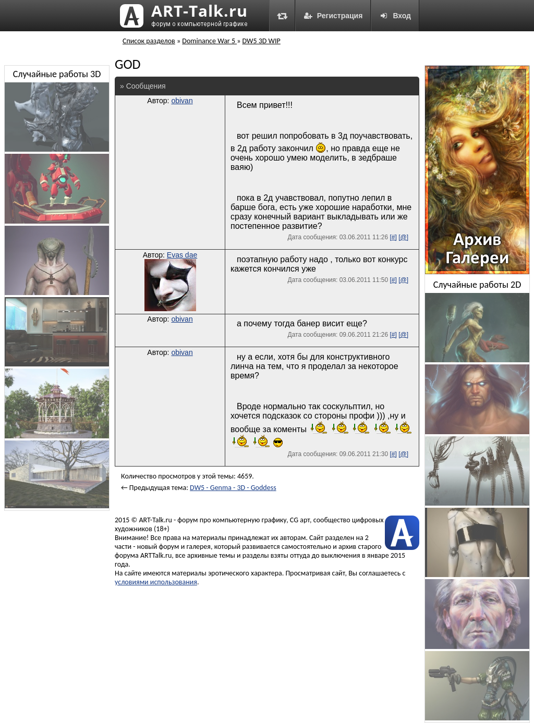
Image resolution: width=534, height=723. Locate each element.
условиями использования (156, 582)
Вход (395, 15)
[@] (403, 237)
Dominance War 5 (209, 40)
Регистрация (333, 15)
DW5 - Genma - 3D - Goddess (233, 487)
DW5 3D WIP (261, 40)
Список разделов (149, 40)
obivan (181, 100)
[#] (393, 237)
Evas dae (182, 255)
